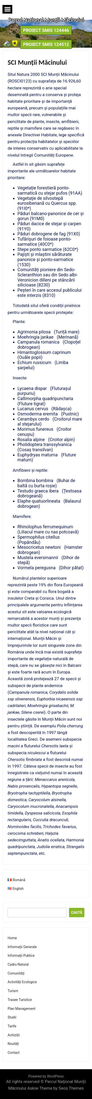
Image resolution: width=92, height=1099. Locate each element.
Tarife (12, 1026)
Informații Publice (21, 955)
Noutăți (13, 1044)
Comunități (16, 973)
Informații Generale (22, 947)
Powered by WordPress (46, 1076)
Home (12, 938)
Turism (13, 991)
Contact (14, 1053)
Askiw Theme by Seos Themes (55, 1088)
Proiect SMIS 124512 (46, 44)
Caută (76, 913)
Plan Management (22, 1009)
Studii (12, 1017)
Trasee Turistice (20, 1000)
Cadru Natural (18, 964)
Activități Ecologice (22, 982)
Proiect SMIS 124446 (46, 30)
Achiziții (14, 1035)
